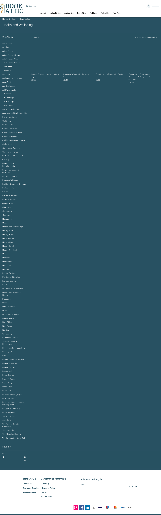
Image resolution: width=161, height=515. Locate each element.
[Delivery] (45, 483)
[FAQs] (44, 492)
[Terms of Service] (31, 488)
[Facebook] (81, 507)
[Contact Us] (46, 496)
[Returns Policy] (48, 488)
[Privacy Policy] (29, 492)
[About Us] (28, 483)
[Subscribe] (131, 486)
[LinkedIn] (87, 507)
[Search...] (48, 6)
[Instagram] (76, 507)
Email (83, 484)
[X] (93, 507)
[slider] (3, 457)
